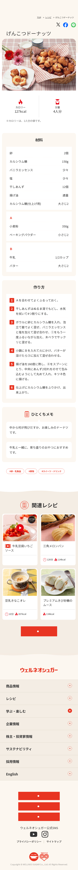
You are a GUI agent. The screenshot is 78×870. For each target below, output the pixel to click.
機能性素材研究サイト (40, 796)
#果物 (31, 471)
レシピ (48, 17)
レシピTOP (41, 631)
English (39, 773)
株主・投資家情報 (39, 736)
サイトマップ (53, 841)
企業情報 (39, 723)
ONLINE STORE (40, 806)
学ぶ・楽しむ (16, 711)
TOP (39, 17)
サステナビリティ (39, 748)
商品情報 (39, 686)
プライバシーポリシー (29, 841)
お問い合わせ (40, 816)
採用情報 (39, 761)
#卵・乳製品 (15, 471)
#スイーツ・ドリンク (51, 471)
